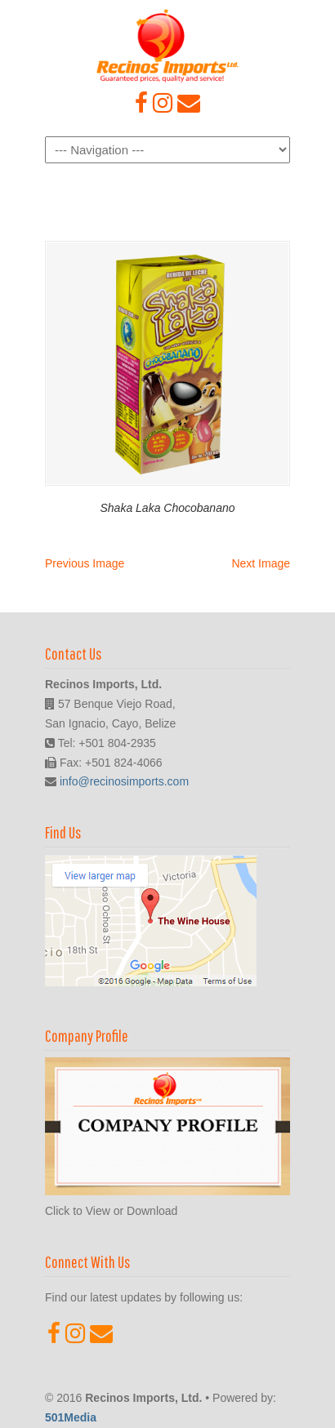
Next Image (260, 563)
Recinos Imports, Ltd (167, 46)
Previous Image (84, 563)
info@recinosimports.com (124, 781)
